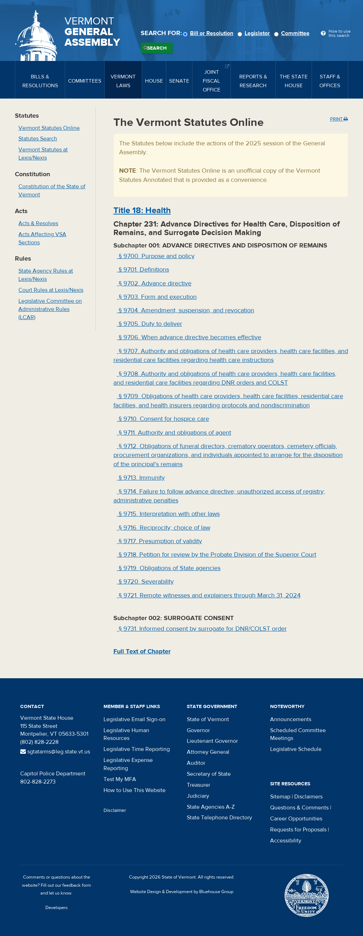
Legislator (255, 33)
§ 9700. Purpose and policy (156, 256)
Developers (56, 907)
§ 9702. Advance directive (154, 283)
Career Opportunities (296, 818)
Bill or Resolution (209, 33)
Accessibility (285, 840)
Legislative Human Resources (126, 734)
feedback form (76, 885)
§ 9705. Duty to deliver (149, 324)
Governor (198, 730)
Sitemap (280, 796)
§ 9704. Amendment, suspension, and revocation (185, 310)
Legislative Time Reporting (137, 749)
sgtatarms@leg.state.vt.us (55, 751)
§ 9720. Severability (145, 582)
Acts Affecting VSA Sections (42, 238)
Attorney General (208, 752)
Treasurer (198, 785)
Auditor (196, 763)
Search (157, 48)
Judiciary (198, 796)
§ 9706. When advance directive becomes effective (189, 337)
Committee (292, 33)
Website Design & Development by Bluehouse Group (181, 892)
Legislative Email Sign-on (135, 719)
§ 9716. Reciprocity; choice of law (163, 528)
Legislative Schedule (296, 749)
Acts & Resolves (38, 223)
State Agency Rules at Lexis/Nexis (45, 275)
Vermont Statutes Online (49, 128)
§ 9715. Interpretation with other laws (168, 514)
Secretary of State (209, 774)
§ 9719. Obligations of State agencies (168, 568)
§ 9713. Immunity (141, 478)
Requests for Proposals (298, 829)
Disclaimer (115, 810)
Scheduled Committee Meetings (298, 734)
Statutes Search (37, 138)
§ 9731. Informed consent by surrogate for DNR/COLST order (202, 629)
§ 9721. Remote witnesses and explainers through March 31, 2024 (209, 595)
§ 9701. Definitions (143, 270)
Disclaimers (308, 796)
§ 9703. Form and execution (157, 297)
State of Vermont (208, 719)
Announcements (290, 719)
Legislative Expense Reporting (128, 764)
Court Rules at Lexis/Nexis (50, 290)
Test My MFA (120, 779)
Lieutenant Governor (212, 741)
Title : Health (142, 210)
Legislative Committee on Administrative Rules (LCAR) (50, 309)
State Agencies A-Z (211, 806)
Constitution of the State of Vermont (51, 190)
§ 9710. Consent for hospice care (163, 419)
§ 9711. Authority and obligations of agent (174, 433)
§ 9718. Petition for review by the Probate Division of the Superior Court (216, 555)
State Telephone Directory (219, 817)
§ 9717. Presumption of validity (159, 541)
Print (339, 119)
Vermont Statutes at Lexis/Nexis (43, 153)
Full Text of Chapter (142, 651)
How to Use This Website (135, 790)
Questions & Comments (299, 807)
